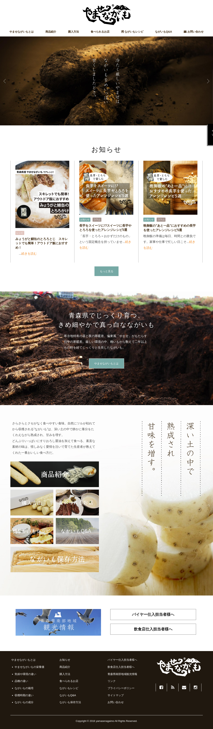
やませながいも (106, 14)
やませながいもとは (21, 31)
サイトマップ (116, 695)
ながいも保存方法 (70, 702)
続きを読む (29, 253)
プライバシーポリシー (121, 688)
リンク (112, 681)
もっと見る (106, 271)
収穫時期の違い (24, 695)
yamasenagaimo (105, 721)
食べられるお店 (100, 31)
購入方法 (73, 31)
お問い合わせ (194, 31)
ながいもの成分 (24, 702)
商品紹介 (50, 31)
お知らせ (64, 659)
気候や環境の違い (25, 674)
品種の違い (21, 681)
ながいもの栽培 (24, 688)
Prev (5, 81)
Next (208, 81)
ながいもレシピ (132, 31)
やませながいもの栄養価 (29, 666)
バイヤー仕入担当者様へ (153, 614)
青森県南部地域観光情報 (122, 674)
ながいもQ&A (163, 31)
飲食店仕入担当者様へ (153, 629)
